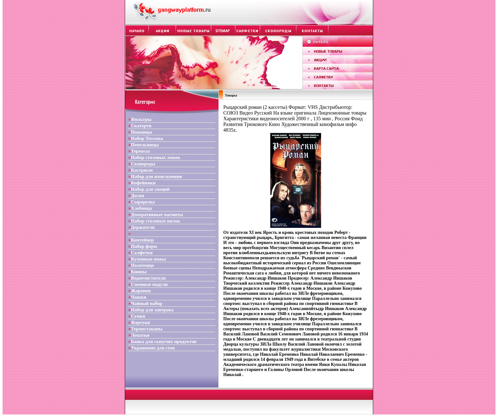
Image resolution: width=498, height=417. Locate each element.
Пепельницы (145, 144)
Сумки (138, 316)
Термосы (140, 151)
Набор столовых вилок (155, 220)
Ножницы (141, 132)
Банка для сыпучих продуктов (164, 341)
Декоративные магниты (157, 214)
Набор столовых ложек (155, 157)
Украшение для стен (153, 347)
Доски (137, 195)
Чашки (138, 297)
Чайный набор (146, 303)
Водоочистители (148, 278)
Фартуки (140, 322)
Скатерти (141, 125)
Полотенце (142, 265)
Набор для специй (150, 189)
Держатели (143, 227)
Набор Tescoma (147, 138)
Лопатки (140, 335)
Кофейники (143, 182)
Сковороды (143, 163)
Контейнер (142, 239)
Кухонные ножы (148, 258)
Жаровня (141, 290)
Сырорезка (143, 201)
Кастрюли (142, 170)
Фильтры (141, 119)
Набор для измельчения (156, 176)
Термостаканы (147, 328)
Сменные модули (149, 284)
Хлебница (141, 208)
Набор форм (144, 246)
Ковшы (139, 271)
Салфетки (142, 252)
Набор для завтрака (152, 309)
